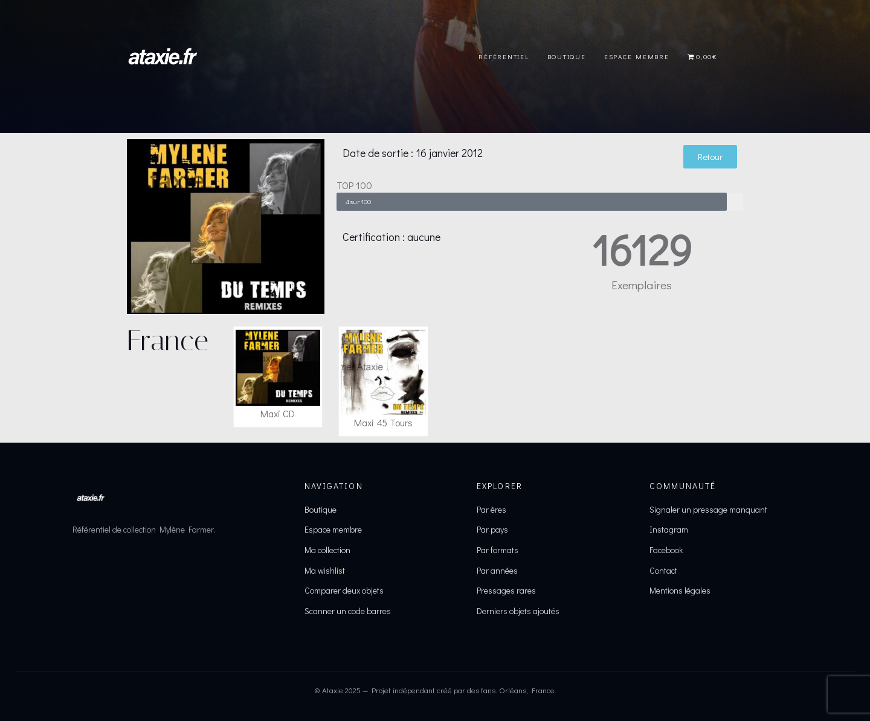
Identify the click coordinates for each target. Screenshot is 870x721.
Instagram (668, 529)
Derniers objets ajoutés (518, 611)
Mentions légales (679, 590)
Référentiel (503, 56)
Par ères (491, 509)
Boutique (566, 56)
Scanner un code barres (347, 611)
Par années (497, 570)
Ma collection (327, 550)
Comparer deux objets (344, 590)
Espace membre (333, 529)
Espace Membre (636, 56)
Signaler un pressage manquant (708, 509)
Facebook (666, 550)
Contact (663, 570)
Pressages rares (506, 590)
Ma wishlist (324, 570)
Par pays (492, 529)
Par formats (497, 550)
